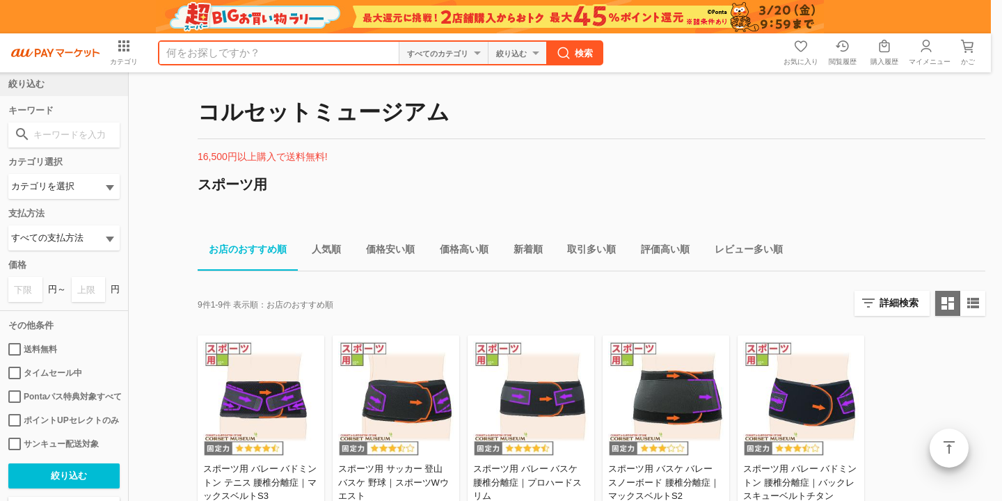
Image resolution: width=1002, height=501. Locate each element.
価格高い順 (458, 252)
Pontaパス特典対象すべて (64, 396)
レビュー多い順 (743, 252)
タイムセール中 (45, 373)
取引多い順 (586, 252)
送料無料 (32, 349)
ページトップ (949, 448)
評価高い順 (660, 252)
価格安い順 (385, 252)
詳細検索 (899, 302)
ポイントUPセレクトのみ (63, 420)
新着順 (522, 252)
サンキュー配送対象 (53, 444)
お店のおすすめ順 (242, 252)
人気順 (321, 252)
